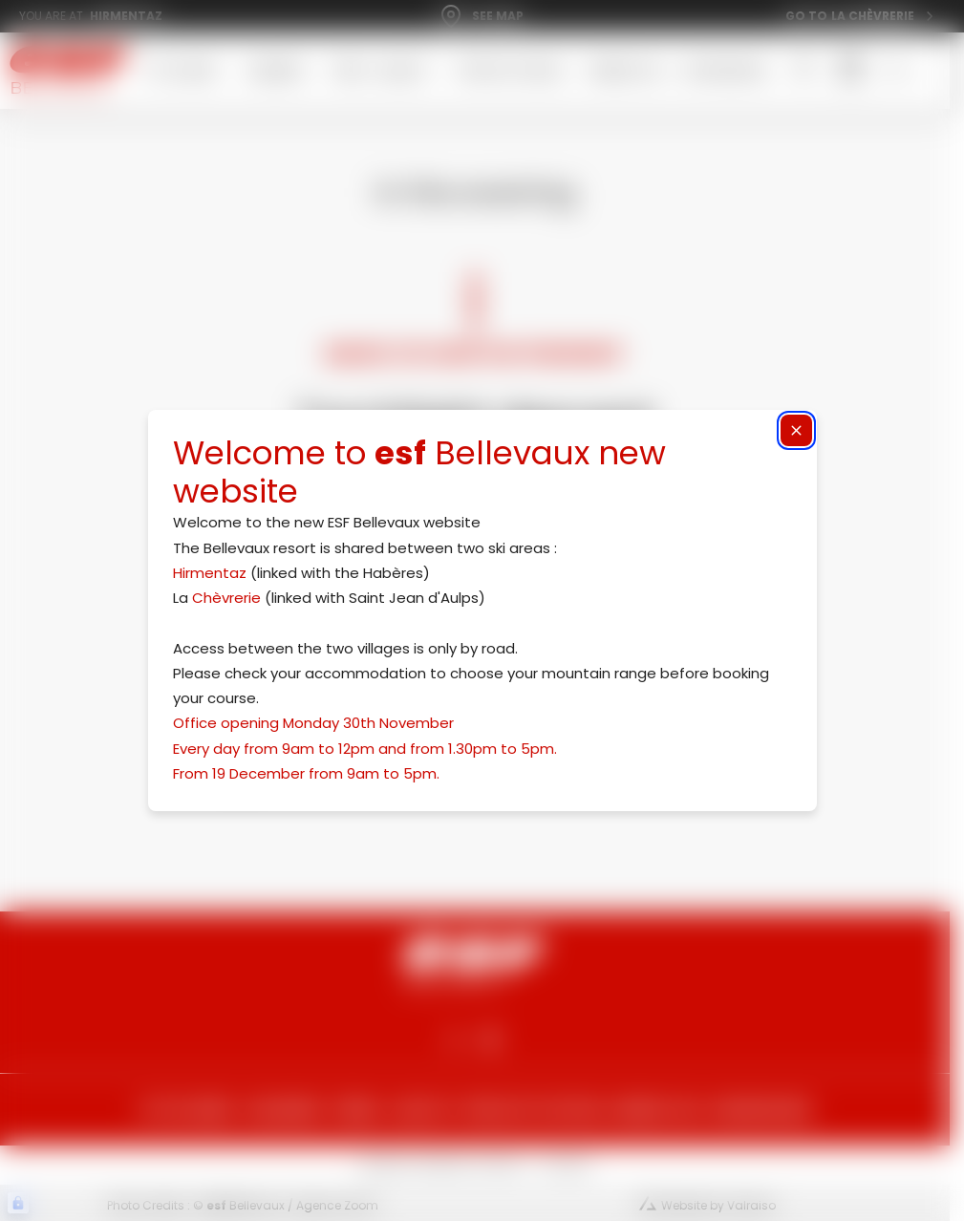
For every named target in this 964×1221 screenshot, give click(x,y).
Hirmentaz (209, 573)
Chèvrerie (226, 598)
